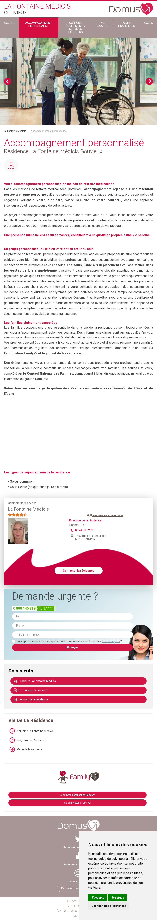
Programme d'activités (27, 740)
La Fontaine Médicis (15, 131)
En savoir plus (111, 641)
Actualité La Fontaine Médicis (31, 731)
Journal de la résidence (31, 699)
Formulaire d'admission (31, 690)
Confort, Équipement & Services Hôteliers (75, 27)
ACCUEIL (9, 22)
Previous (7, 81)
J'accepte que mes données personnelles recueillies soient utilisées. (69, 641)
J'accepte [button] (97, 897)
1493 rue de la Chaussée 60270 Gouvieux (90, 537)
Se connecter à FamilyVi (77, 802)
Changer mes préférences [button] (108, 905)
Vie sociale (103, 24)
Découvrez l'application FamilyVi (77, 795)
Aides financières (126, 24)
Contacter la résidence (78, 570)
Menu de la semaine (25, 749)
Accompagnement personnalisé (38, 24)
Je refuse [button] (117, 897)
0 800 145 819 (24, 608)
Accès (148, 22)
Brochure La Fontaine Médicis (35, 681)
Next (149, 81)
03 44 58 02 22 (84, 530)
